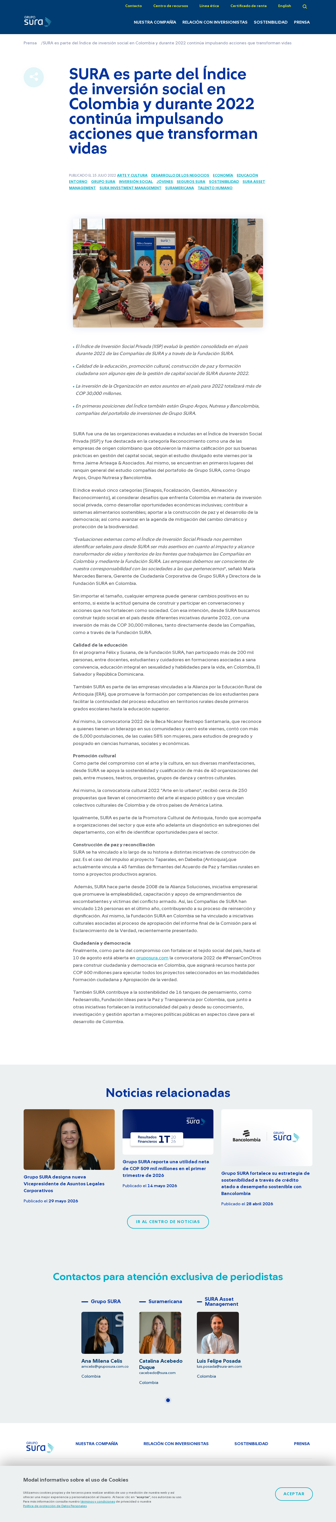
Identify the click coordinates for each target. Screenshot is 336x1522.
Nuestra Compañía (155, 22)
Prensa (302, 22)
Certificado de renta (248, 6)
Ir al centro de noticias (168, 1222)
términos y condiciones (98, 1501)
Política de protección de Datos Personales (55, 1506)
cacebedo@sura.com (157, 1373)
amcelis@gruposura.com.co (105, 1366)
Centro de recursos (170, 6)
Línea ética (209, 6)
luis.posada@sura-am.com (219, 1366)
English (284, 6)
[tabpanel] (110, 1338)
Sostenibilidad (271, 22)
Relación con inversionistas (215, 22)
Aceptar (294, 1494)
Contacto (133, 6)
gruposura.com (152, 958)
